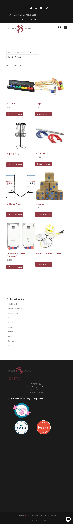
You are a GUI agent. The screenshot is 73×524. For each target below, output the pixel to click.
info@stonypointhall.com (37, 387)
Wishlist (33, 20)
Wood (10, 345)
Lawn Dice (40, 204)
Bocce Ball (11, 103)
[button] (14, 114)
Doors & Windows (15, 309)
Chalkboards (12, 304)
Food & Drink (13, 313)
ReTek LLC (28, 515)
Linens (10, 318)
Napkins (11, 327)
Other (10, 332)
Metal (10, 322)
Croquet (39, 103)
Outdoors (12, 336)
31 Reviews (43, 413)
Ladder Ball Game (14, 204)
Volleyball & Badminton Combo (48, 254)
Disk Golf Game (13, 154)
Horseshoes (41, 153)
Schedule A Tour (13, 20)
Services (11, 341)
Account (24, 20)
